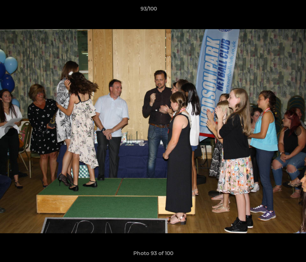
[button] (275, 10)
